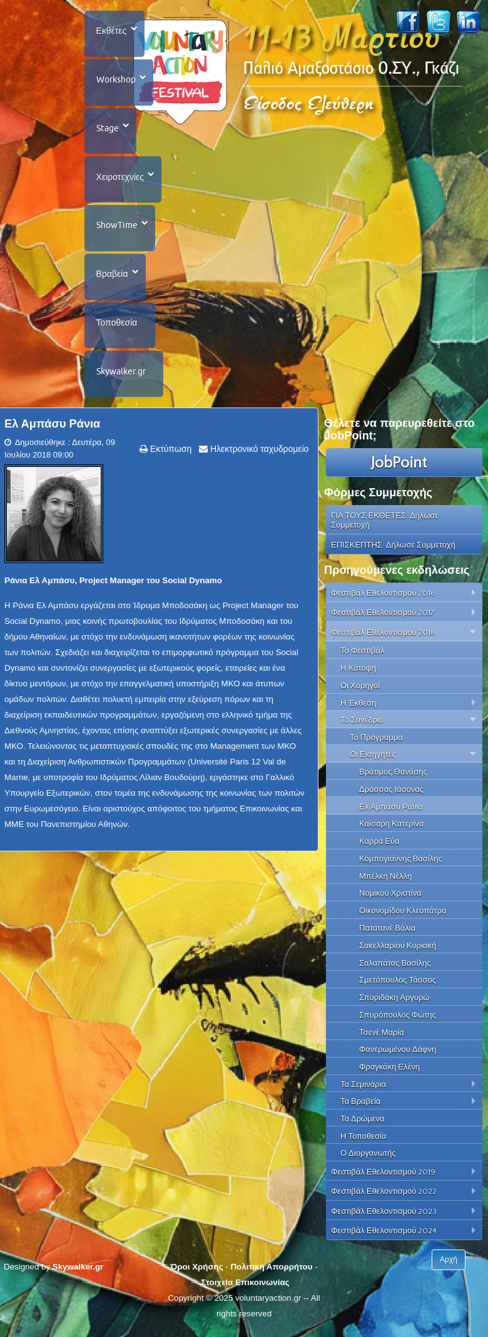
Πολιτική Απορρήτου (271, 1273)
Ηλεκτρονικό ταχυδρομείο (258, 455)
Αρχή (448, 1265)
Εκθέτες (111, 31)
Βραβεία (112, 278)
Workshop (116, 81)
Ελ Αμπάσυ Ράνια (52, 430)
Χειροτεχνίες (120, 179)
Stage (107, 130)
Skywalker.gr (121, 377)
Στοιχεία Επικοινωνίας (245, 1288)
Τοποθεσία (117, 328)
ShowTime (117, 229)
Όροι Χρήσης (196, 1273)
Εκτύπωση (169, 455)
